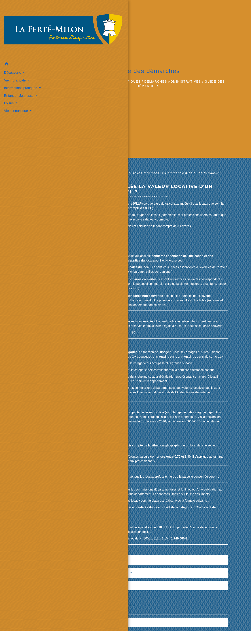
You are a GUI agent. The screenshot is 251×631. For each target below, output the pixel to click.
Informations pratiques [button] (20, 66)
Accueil (79, 81)
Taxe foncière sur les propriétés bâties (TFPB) (103, 605)
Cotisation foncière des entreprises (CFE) (100, 595)
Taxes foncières (147, 173)
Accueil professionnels (88, 173)
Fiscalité (120, 173)
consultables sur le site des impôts (91, 396)
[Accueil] (22, 19)
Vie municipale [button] (14, 59)
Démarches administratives (172, 81)
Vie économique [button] (15, 90)
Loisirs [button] (8, 82)
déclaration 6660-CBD (185, 421)
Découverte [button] (12, 51)
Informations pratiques (116, 81)
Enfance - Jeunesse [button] (18, 74)
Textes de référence (88, 560)
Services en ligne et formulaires (100, 573)
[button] (22, 43)
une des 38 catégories (121, 352)
